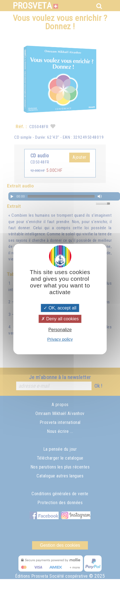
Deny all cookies (60, 318)
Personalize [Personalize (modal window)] (60, 329)
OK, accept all (60, 308)
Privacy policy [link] (60, 339)
